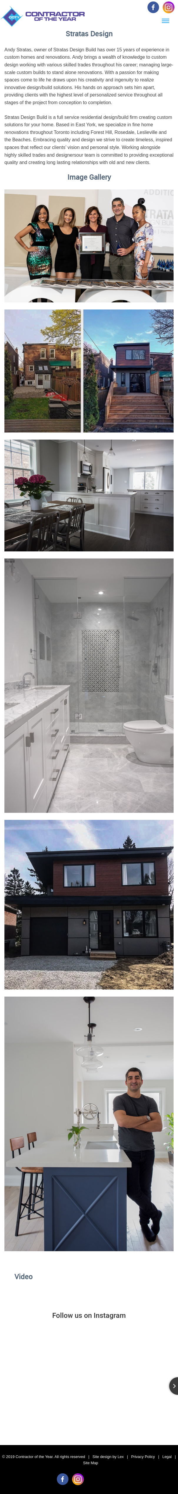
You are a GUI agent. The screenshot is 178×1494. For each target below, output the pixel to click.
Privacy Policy (143, 1456)
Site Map (90, 1463)
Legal (167, 1456)
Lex (121, 1456)
